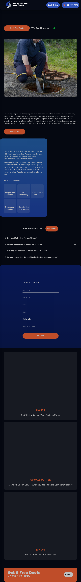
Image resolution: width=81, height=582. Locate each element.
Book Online (53, 5)
